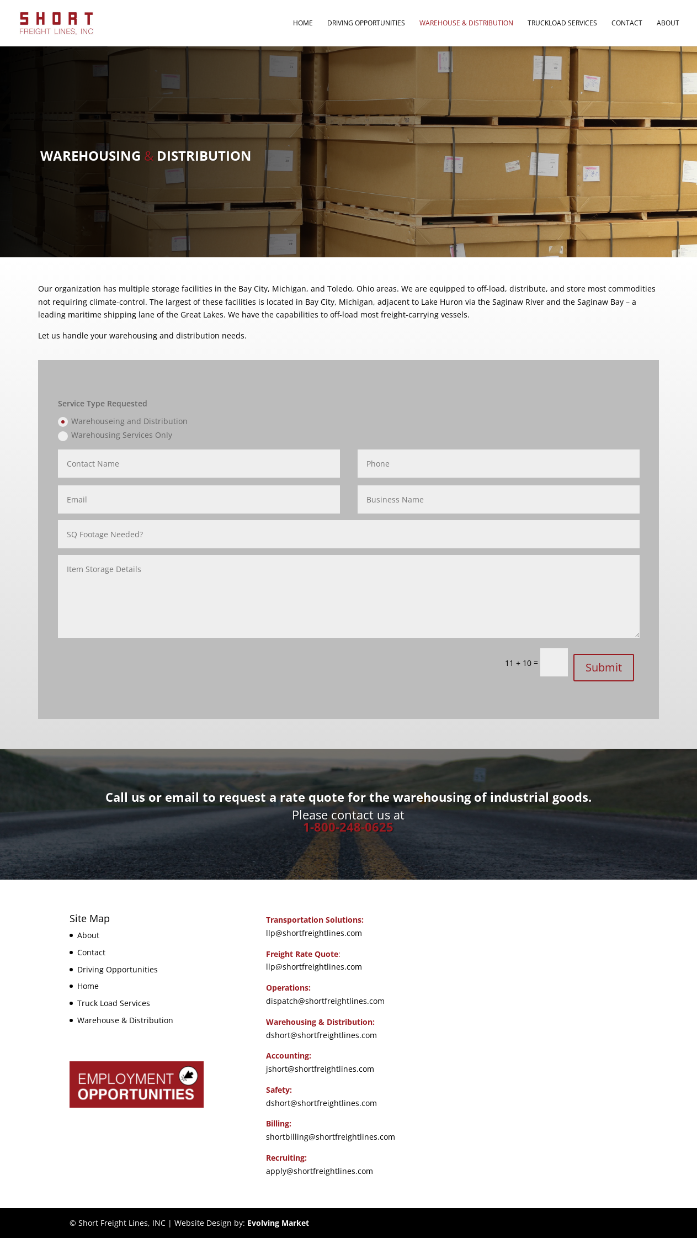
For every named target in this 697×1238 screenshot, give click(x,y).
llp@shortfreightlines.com (314, 933)
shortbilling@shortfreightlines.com (330, 1136)
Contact (626, 23)
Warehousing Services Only (115, 435)
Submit (604, 667)
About (668, 23)
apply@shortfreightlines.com (319, 1171)
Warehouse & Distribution (466, 23)
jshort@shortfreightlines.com (320, 1069)
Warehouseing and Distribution (123, 421)
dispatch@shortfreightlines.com (325, 1001)
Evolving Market (278, 1223)
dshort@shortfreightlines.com (321, 1035)
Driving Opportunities (366, 23)
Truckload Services (562, 23)
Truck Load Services (113, 1003)
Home (303, 23)
